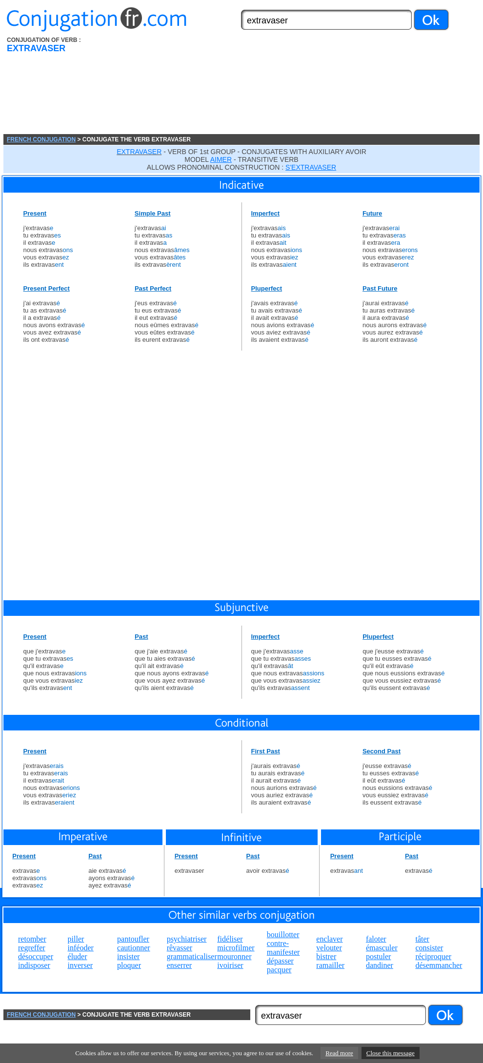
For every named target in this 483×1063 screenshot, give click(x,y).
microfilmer (235, 948)
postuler (378, 956)
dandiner (379, 965)
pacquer (279, 969)
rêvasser (179, 948)
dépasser (280, 961)
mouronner (234, 956)
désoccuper (35, 956)
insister (128, 956)
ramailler (330, 965)
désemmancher (438, 965)
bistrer (326, 956)
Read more (339, 1053)
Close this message (390, 1053)
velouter (329, 948)
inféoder (81, 948)
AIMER (221, 159)
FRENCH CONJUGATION (41, 139)
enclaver (329, 939)
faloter (376, 939)
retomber (32, 939)
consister (429, 948)
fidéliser (229, 939)
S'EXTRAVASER (310, 167)
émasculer (382, 948)
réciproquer (433, 956)
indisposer (34, 965)
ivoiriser (230, 965)
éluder (77, 956)
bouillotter (283, 934)
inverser (80, 965)
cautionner (133, 948)
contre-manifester (283, 947)
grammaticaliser (192, 956)
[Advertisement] (172, 85)
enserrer (179, 965)
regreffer (31, 948)
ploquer (129, 965)
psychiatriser (187, 939)
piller (76, 939)
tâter (422, 939)
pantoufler (133, 939)
